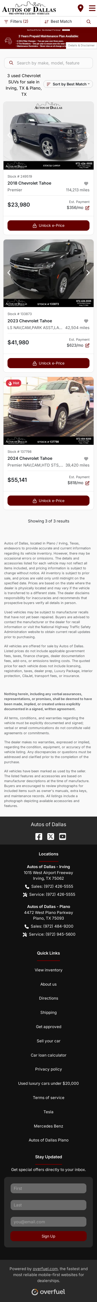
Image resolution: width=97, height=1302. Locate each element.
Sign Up (48, 1236)
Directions (48, 998)
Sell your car (49, 1040)
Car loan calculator (48, 1055)
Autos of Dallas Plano (49, 1140)
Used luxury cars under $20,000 (48, 1083)
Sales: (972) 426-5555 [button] (49, 887)
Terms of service (48, 1097)
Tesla (48, 1111)
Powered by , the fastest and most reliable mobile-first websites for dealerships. (49, 1279)
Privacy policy (48, 1069)
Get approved (48, 1026)
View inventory (49, 970)
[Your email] (48, 1222)
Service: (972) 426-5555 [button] (49, 895)
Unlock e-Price (48, 225)
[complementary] (81, 1286)
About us (48, 984)
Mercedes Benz (48, 1126)
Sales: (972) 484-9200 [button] (49, 926)
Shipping (48, 1012)
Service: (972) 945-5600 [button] (49, 934)
